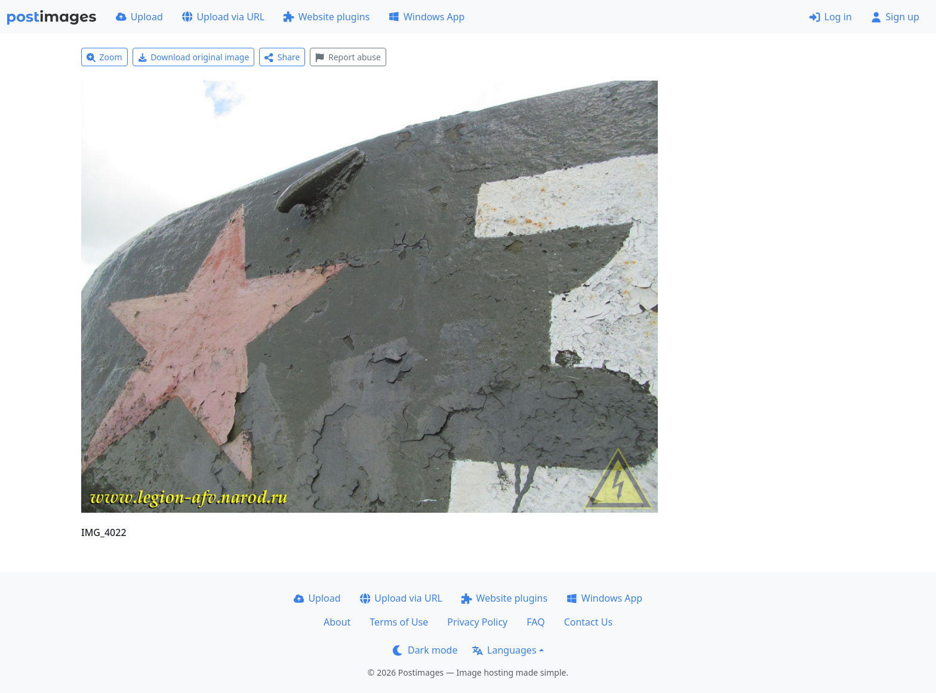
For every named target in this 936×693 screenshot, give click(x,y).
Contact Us (588, 622)
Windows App (426, 16)
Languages (504, 650)
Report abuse (347, 57)
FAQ (535, 622)
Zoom (104, 57)
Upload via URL (223, 16)
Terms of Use (399, 622)
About (337, 622)
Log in (830, 16)
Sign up (895, 16)
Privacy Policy (477, 622)
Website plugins (327, 16)
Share (282, 57)
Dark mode (425, 650)
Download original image (194, 57)
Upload (139, 16)
